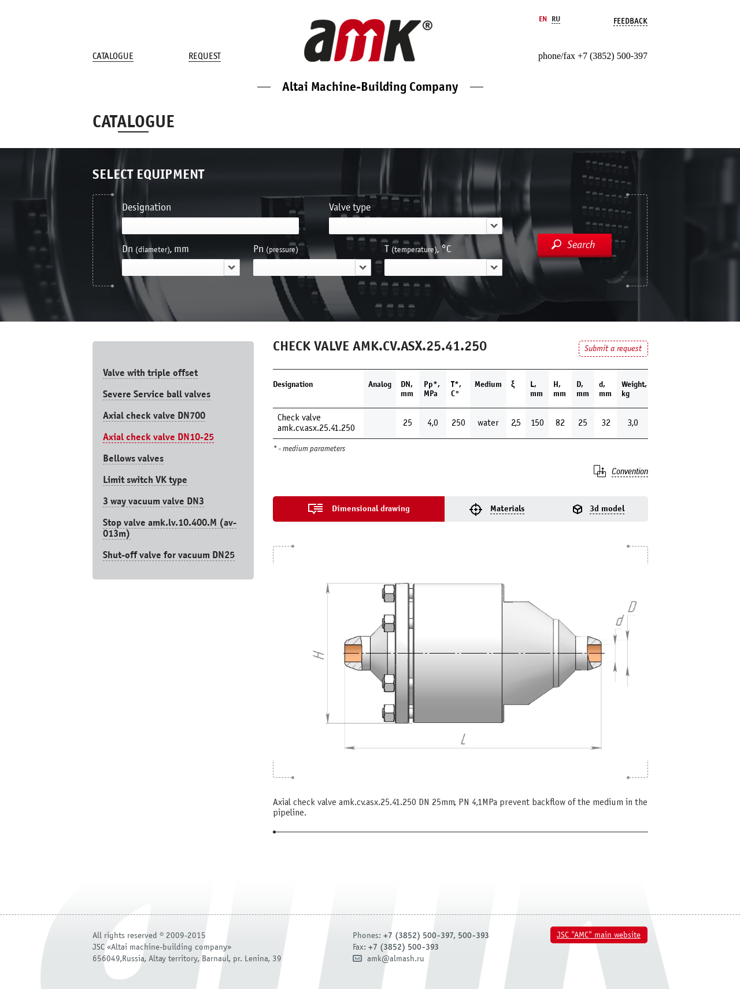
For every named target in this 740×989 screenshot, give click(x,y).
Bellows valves (133, 458)
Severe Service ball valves (156, 394)
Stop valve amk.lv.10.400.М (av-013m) (169, 528)
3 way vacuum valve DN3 (153, 501)
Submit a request (613, 348)
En (543, 18)
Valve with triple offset (150, 372)
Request (204, 56)
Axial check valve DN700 (154, 415)
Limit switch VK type (145, 479)
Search (581, 244)
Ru (556, 18)
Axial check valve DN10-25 (158, 436)
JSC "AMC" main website (599, 935)
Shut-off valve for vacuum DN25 (169, 554)
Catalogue (113, 56)
